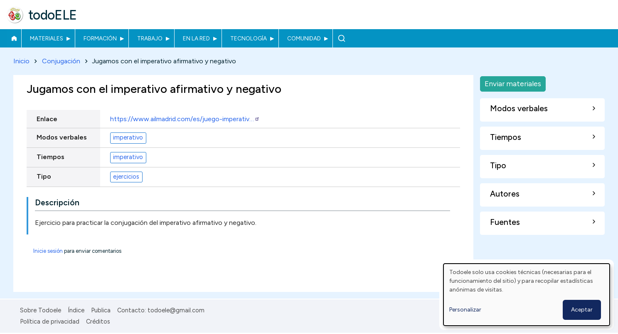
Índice (76, 310)
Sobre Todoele (40, 310)
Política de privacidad (49, 321)
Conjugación (61, 61)
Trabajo (150, 38)
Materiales (46, 38)
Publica (101, 310)
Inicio (14, 38)
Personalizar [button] (465, 309)
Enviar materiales (513, 83)
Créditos (98, 321)
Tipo (44, 176)
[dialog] (526, 295)
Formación (100, 38)
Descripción (57, 202)
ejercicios (126, 177)
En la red (196, 38)
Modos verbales (62, 137)
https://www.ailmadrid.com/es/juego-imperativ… (185, 119)
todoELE (52, 15)
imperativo (128, 138)
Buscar (341, 38)
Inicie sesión (48, 251)
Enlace (47, 119)
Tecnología (248, 38)
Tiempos (50, 157)
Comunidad (304, 38)
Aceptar (582, 309)
